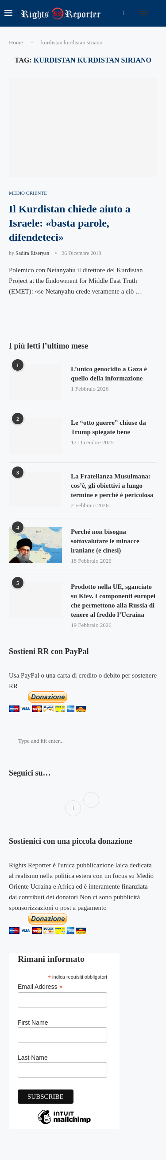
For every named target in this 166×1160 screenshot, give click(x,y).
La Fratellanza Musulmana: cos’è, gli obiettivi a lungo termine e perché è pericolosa (112, 485)
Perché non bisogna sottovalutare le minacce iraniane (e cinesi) (105, 541)
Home (16, 42)
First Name (33, 1022)
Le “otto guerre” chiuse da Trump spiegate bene (108, 427)
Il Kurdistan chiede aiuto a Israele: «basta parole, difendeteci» (70, 223)
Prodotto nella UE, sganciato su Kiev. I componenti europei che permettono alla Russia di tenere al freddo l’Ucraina (113, 600)
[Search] (157, 13)
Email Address (40, 987)
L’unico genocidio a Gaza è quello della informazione (109, 373)
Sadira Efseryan (32, 253)
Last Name (33, 1057)
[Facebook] (123, 13)
